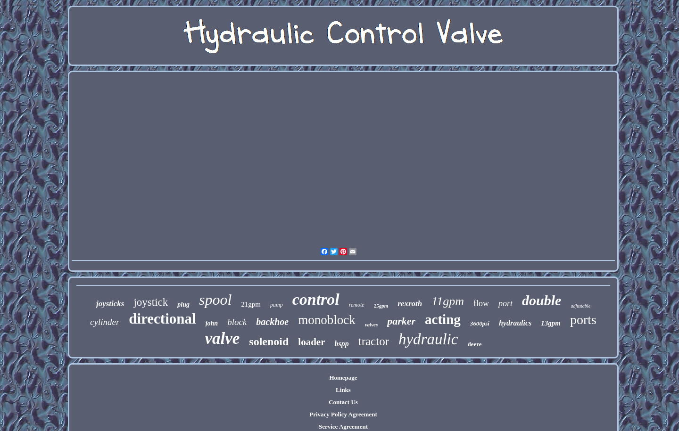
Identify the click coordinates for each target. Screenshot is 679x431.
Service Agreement (343, 426)
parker (401, 321)
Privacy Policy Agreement (343, 414)
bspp (341, 344)
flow (481, 303)
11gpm (447, 301)
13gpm (551, 323)
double (541, 300)
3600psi (479, 323)
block (237, 322)
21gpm (251, 304)
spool (215, 299)
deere (474, 344)
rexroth (409, 303)
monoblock (327, 320)
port (505, 303)
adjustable (580, 306)
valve (222, 338)
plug (183, 304)
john (212, 323)
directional (162, 318)
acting (443, 319)
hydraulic (428, 339)
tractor (373, 341)
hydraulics (515, 323)
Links (343, 389)
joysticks (110, 303)
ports (583, 319)
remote (356, 304)
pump (276, 304)
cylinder (104, 322)
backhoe (272, 322)
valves (371, 324)
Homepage (343, 377)
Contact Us (343, 402)
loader (311, 342)
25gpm (381, 306)
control (316, 299)
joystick (150, 302)
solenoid (269, 341)
